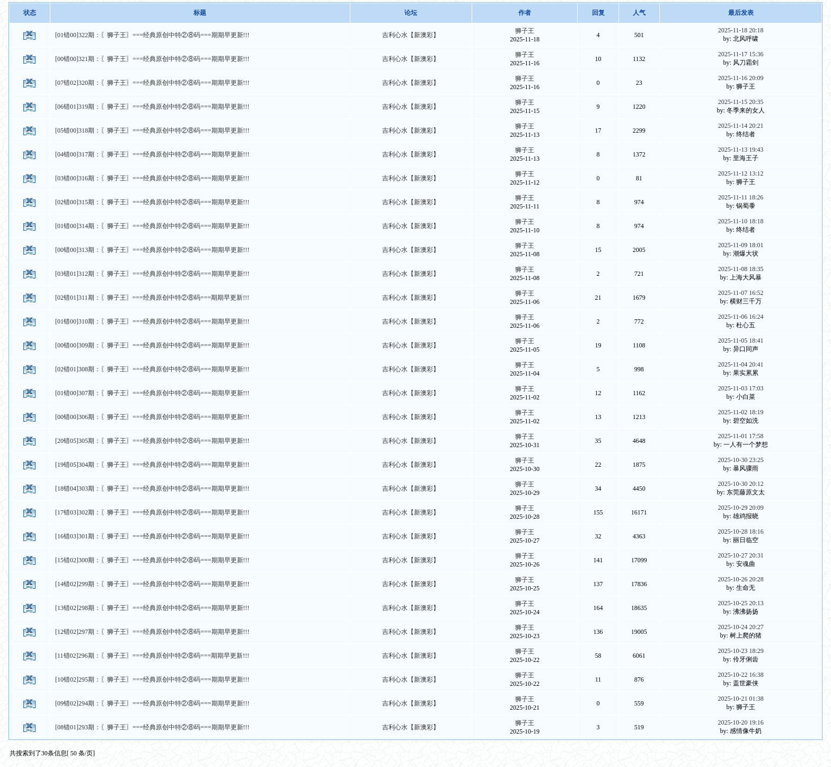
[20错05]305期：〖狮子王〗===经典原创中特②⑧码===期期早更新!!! (152, 440)
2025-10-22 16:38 (740, 674)
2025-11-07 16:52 (741, 293)
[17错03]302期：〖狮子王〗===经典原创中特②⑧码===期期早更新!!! (152, 512)
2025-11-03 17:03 (741, 388)
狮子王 (524, 30)
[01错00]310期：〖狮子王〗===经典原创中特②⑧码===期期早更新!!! (152, 321)
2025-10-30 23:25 (740, 460)
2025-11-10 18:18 (741, 221)
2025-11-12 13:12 (741, 173)
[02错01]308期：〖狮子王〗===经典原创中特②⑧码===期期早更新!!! (152, 369)
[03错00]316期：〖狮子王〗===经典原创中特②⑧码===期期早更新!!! (152, 178)
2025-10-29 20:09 (740, 507)
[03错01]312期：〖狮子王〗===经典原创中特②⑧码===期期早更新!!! (152, 273)
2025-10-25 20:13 (740, 603)
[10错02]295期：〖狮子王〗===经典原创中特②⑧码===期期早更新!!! (152, 679)
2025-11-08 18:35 (741, 269)
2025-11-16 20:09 (741, 78)
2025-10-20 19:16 (740, 722)
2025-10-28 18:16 (740, 531)
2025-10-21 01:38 (740, 698)
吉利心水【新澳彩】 (410, 35)
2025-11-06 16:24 (741, 316)
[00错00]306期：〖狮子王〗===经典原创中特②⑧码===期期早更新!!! (152, 417)
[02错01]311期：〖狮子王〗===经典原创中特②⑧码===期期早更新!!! (152, 297)
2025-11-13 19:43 (741, 149)
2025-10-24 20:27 (740, 627)
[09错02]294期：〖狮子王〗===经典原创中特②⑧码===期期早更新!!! (152, 703)
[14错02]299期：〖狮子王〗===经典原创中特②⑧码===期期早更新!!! (152, 584)
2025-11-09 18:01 (741, 245)
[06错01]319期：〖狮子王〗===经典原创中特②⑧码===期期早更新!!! (152, 106)
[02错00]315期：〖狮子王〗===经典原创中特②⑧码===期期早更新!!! (152, 202)
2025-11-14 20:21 (741, 125)
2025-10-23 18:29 (740, 651)
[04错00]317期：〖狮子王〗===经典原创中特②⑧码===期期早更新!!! (152, 154)
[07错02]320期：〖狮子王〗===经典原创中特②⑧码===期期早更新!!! (152, 82)
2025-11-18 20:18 (741, 30)
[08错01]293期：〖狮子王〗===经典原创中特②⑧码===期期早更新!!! (152, 727)
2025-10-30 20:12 (740, 483)
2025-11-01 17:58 (741, 436)
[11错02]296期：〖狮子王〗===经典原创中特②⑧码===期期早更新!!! (152, 655)
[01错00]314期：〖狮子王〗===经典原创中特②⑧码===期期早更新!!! (152, 226)
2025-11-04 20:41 (741, 364)
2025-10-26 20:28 (740, 579)
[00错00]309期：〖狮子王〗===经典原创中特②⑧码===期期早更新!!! (152, 345)
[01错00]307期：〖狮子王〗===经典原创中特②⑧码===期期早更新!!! (152, 393)
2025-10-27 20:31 (740, 555)
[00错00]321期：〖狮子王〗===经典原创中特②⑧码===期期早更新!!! (152, 59)
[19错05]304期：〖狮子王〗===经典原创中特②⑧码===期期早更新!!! (152, 464)
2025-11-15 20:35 (741, 102)
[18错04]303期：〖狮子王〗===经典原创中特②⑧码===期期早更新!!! (152, 488)
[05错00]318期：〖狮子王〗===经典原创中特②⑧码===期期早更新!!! (152, 130)
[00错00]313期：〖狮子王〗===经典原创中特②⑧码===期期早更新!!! (152, 250)
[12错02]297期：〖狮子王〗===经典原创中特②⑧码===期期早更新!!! (152, 631)
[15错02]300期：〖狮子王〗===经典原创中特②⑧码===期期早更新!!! (152, 560)
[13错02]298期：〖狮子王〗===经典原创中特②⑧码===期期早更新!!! (152, 608)
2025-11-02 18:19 (741, 412)
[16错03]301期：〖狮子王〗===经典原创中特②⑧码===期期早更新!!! (152, 536)
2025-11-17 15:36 (741, 54)
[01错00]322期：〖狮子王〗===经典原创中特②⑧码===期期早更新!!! (152, 35)
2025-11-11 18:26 (740, 197)
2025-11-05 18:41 (741, 340)
